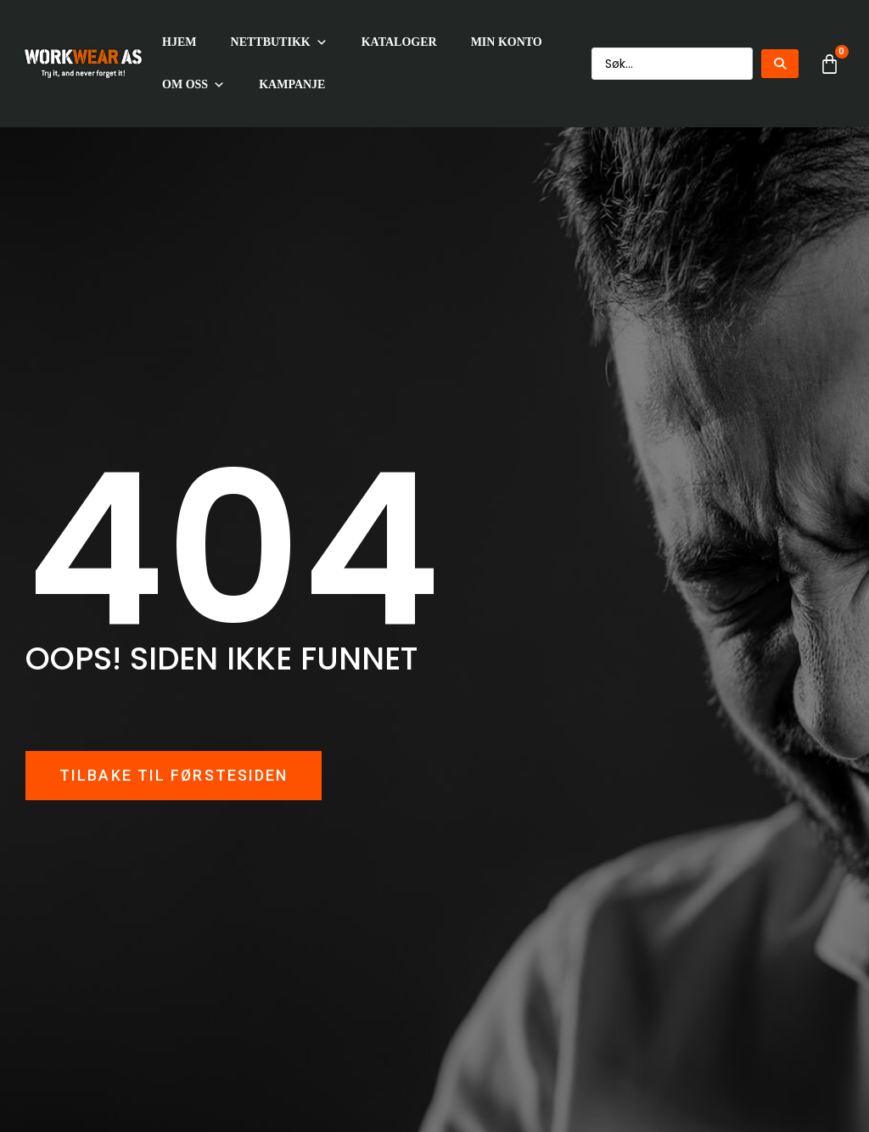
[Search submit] (780, 63)
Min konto (506, 42)
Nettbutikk (279, 42)
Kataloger (399, 42)
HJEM (179, 42)
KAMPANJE (292, 84)
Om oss (193, 85)
